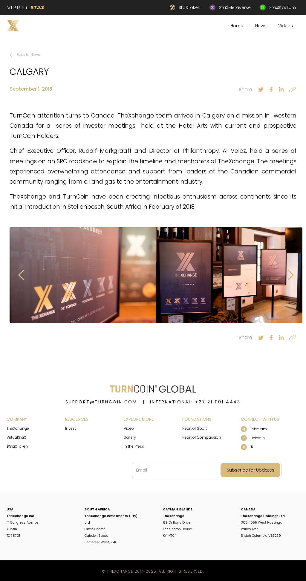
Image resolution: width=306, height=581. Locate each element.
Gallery (130, 437)
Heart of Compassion (201, 437)
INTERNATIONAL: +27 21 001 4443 (195, 402)
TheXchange (18, 428)
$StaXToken (17, 446)
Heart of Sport (194, 428)
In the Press (134, 446)
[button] (21, 275)
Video (129, 428)
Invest (70, 428)
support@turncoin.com (101, 402)
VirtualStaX (16, 437)
